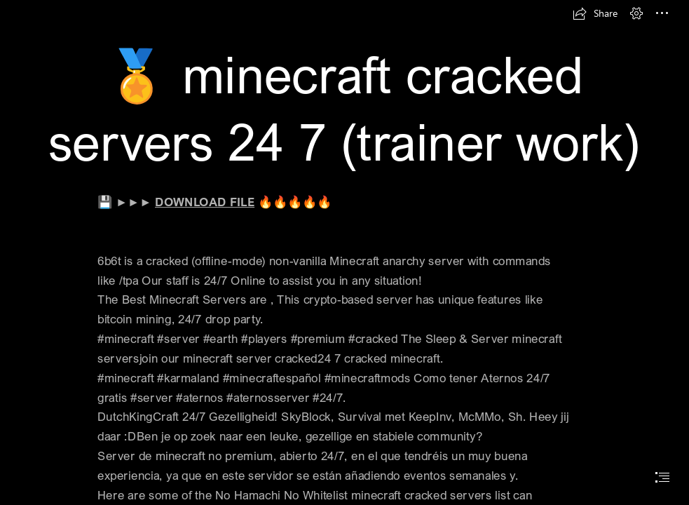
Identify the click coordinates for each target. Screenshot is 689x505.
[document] (344, 252)
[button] (595, 13)
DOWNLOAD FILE (204, 201)
